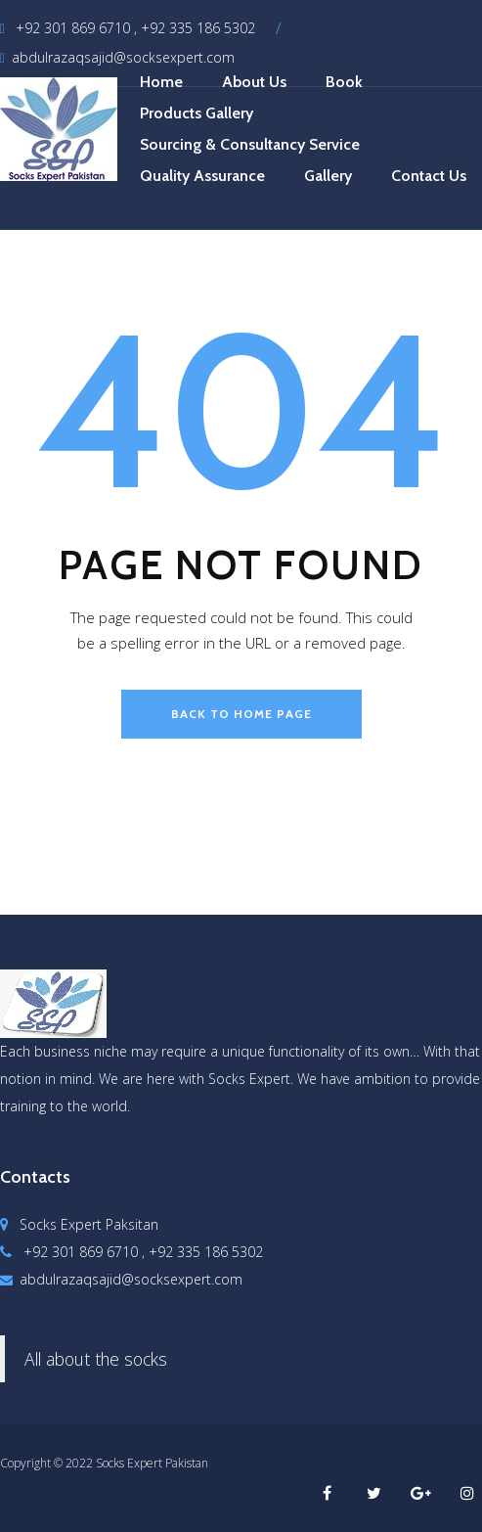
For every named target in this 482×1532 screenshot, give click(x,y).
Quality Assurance (202, 175)
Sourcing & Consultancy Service (250, 144)
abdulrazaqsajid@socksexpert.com (117, 57)
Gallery (328, 175)
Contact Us (428, 175)
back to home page (241, 713)
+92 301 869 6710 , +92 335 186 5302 (127, 28)
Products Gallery (196, 113)
